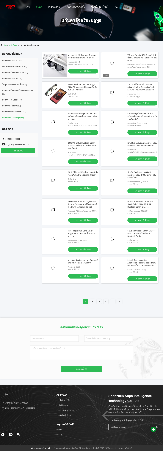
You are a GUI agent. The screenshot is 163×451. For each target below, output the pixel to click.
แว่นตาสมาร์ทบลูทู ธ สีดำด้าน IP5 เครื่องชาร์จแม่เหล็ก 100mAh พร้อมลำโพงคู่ (82, 116)
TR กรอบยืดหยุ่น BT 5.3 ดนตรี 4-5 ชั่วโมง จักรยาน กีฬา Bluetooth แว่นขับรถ (142, 58)
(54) (13, 118)
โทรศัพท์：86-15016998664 (15, 403)
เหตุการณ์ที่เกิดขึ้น (75, 7)
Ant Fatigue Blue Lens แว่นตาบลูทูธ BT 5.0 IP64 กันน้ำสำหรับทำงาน (81, 233)
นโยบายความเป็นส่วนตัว (40, 448)
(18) (12, 79)
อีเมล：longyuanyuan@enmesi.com (18, 408)
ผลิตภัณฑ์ (13, 45)
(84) (14, 67)
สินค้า (39, 7)
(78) (12, 100)
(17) (11, 106)
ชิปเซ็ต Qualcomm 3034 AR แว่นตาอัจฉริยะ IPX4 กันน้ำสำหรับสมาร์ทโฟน (141, 175)
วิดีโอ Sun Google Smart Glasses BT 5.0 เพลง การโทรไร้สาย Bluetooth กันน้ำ (141, 233)
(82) (12, 61)
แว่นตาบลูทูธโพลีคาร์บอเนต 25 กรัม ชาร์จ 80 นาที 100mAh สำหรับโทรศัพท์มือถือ (142, 116)
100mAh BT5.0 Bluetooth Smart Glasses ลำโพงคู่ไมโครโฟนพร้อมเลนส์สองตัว (82, 145)
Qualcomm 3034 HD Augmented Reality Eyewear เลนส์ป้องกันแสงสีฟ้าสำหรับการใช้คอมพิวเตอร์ (82, 204)
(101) (14, 85)
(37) (15, 73)
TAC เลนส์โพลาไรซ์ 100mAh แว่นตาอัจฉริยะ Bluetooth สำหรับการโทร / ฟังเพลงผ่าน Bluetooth (141, 87)
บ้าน (28, 7)
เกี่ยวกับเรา (54, 7)
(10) (17, 92)
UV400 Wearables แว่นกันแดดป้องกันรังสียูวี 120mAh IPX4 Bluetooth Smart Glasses (140, 204)
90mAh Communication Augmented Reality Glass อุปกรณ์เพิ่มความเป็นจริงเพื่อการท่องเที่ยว (141, 263)
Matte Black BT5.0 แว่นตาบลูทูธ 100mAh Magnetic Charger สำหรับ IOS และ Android (82, 87)
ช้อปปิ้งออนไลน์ (99, 6)
